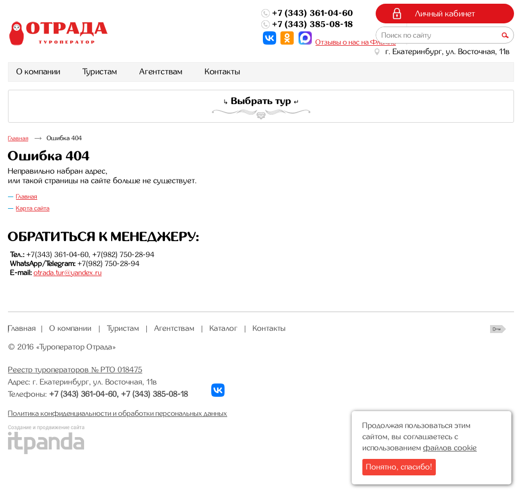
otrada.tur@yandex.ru (68, 272)
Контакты (269, 328)
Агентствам (174, 328)
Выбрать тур (261, 101)
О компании (70, 328)
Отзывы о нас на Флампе (356, 42)
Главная (18, 138)
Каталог (223, 328)
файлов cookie (450, 448)
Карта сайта (32, 208)
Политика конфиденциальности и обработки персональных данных (117, 413)
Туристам (123, 328)
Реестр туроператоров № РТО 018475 (75, 369)
